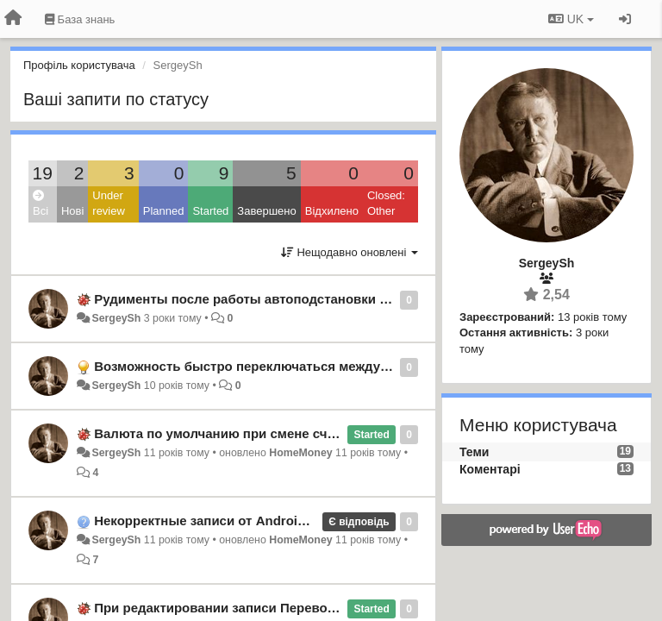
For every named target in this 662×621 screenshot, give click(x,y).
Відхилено (332, 210)
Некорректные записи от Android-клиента (227, 520)
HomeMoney (300, 453)
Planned (163, 210)
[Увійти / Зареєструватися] (624, 19)
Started (210, 210)
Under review (108, 203)
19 (43, 173)
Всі (40, 204)
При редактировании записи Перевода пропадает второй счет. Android (321, 607)
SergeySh (116, 318)
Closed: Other (386, 203)
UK (571, 19)
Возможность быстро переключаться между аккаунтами (275, 366)
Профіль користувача (79, 65)
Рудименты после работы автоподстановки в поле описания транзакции (328, 299)
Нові (72, 210)
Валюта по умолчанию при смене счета (220, 433)
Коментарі (490, 469)
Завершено (266, 210)
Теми (474, 452)
